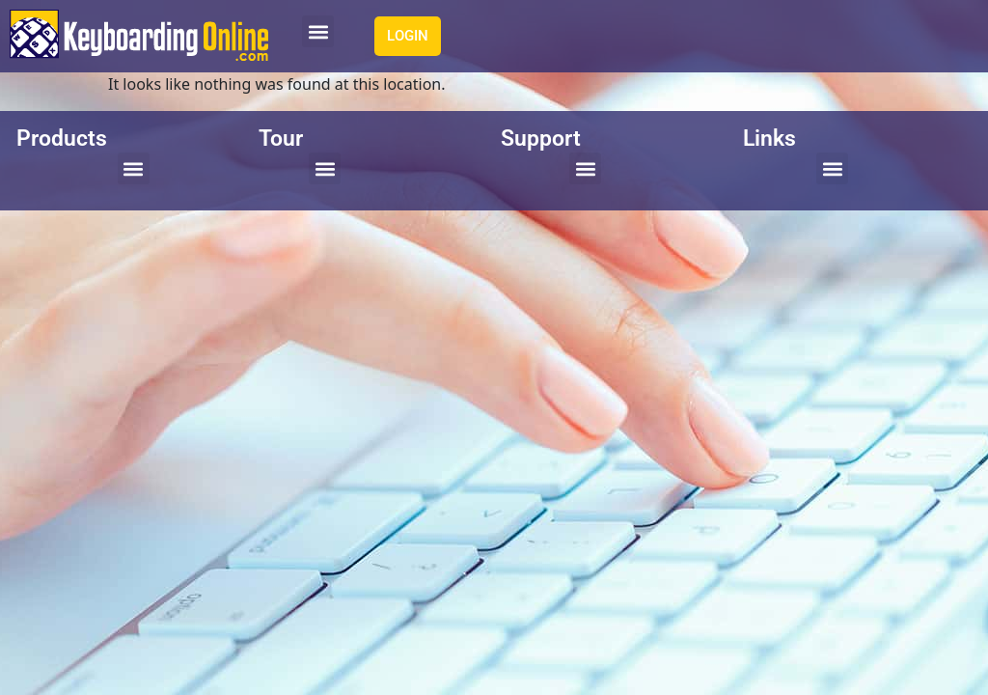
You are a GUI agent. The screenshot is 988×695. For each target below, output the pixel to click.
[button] (318, 31)
